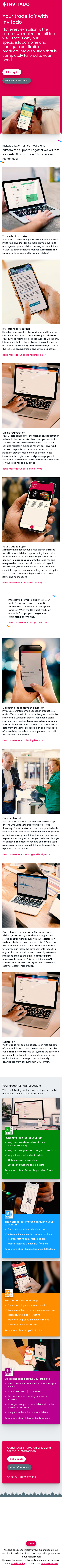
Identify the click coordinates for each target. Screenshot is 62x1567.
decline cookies (49, 1563)
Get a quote (16, 1458)
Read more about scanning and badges (24, 854)
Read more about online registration (22, 354)
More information (19, 1467)
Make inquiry (12, 72)
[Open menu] (57, 6)
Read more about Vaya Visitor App (24, 1330)
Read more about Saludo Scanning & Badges (30, 1249)
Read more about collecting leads (21, 740)
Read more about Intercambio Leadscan (28, 1418)
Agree (31, 1543)
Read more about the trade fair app (22, 582)
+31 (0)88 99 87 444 (25, 1476)
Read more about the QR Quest (25, 622)
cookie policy (18, 1563)
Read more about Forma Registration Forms (29, 1170)
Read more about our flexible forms (22, 468)
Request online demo (16, 80)
